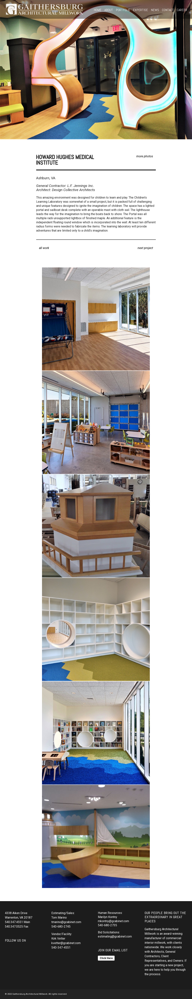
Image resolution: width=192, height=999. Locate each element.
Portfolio (123, 10)
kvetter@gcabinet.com (66, 943)
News (155, 10)
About (108, 10)
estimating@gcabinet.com (115, 936)
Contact (168, 10)
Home (97, 10)
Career (182, 10)
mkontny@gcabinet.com (113, 921)
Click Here (106, 958)
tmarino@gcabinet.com (66, 922)
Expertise (140, 10)
